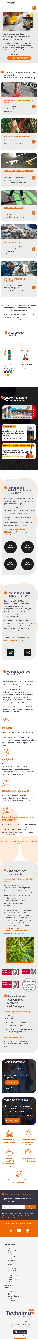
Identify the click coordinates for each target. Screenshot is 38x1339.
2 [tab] (12, 382)
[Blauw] (8, 372)
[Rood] (5, 372)
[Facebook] (28, 1231)
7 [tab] (27, 382)
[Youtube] (19, 1231)
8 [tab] (30, 382)
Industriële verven (12, 242)
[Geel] (5, 375)
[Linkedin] (10, 1231)
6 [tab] (24, 382)
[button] (18, 419)
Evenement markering (13, 207)
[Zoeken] (19, 8)
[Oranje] (8, 375)
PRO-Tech (15, 640)
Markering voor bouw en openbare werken (19, 101)
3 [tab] (15, 382)
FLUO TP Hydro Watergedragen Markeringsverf (9, 367)
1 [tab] (9, 382)
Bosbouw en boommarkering (17, 136)
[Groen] (11, 372)
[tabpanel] (9, 364)
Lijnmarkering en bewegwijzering (18, 170)
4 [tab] (18, 382)
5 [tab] (21, 382)
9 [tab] (33, 382)
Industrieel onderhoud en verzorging (15, 280)
